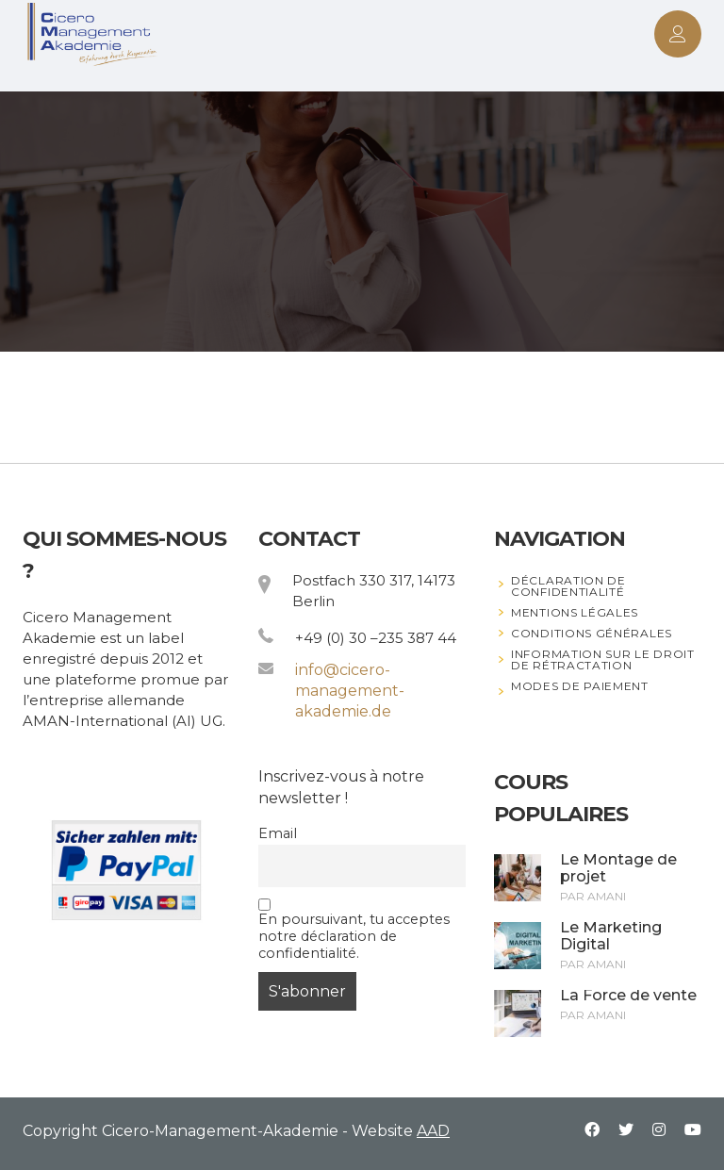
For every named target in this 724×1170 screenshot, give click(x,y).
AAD (433, 1131)
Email (277, 833)
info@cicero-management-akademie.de (349, 690)
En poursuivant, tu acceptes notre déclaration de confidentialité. (354, 930)
